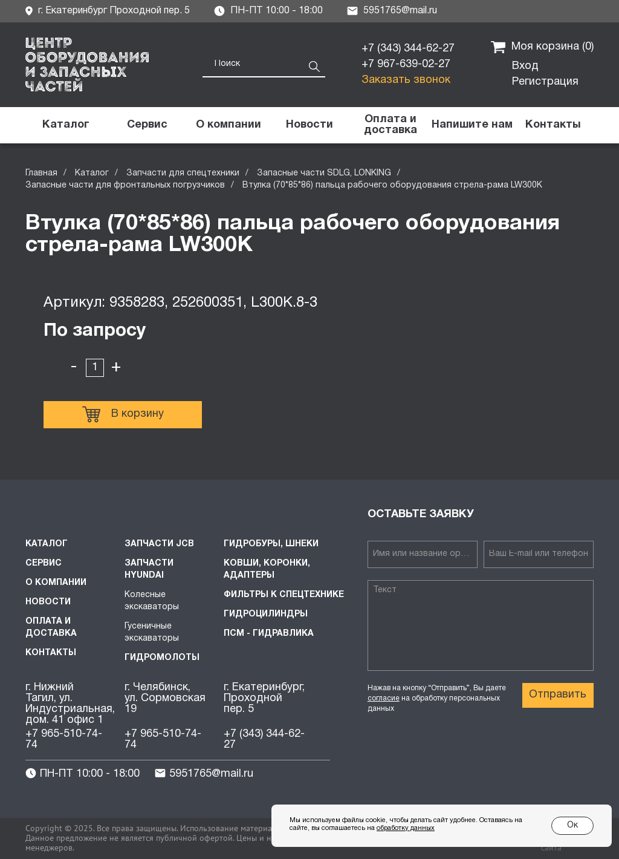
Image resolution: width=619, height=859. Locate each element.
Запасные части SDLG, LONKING (324, 173)
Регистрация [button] (545, 82)
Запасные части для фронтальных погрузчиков (125, 185)
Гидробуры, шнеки (271, 544)
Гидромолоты (162, 658)
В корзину (123, 414)
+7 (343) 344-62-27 (408, 49)
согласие (384, 698)
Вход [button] (525, 66)
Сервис (43, 563)
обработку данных (406, 828)
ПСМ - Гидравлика (269, 634)
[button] (471, 125)
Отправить (557, 695)
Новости (48, 602)
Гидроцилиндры (266, 614)
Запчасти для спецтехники (182, 173)
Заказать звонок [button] (405, 80)
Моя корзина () (542, 47)
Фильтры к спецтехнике (284, 595)
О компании (55, 583)
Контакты (50, 653)
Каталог (92, 173)
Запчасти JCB (159, 544)
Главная (41, 173)
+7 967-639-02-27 (405, 64)
